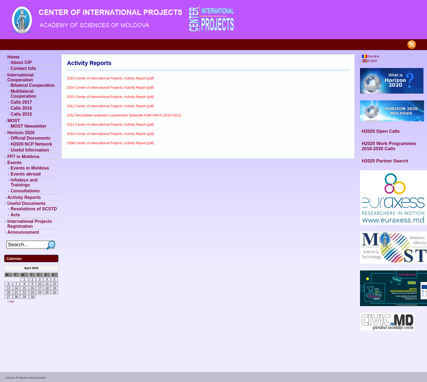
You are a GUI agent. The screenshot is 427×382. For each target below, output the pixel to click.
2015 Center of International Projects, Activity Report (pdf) (110, 78)
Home (13, 57)
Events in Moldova (30, 168)
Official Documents (30, 138)
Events (14, 162)
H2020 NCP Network (31, 144)
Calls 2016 (21, 108)
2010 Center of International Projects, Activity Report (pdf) (110, 134)
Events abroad (26, 174)
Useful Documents (26, 203)
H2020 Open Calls (381, 131)
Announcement (23, 232)
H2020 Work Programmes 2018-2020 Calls (389, 146)
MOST (13, 120)
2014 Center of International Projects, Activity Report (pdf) (110, 88)
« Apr (10, 301)
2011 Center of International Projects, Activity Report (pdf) (110, 125)
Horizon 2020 (21, 132)
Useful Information (30, 150)
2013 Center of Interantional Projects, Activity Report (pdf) (110, 97)
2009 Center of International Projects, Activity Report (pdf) (110, 143)
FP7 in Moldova (23, 156)
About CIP (21, 62)
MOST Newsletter (29, 126)
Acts (15, 214)
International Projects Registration (29, 224)
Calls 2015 (21, 114)
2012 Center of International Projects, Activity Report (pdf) (110, 106)
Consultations (25, 191)
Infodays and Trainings (24, 182)
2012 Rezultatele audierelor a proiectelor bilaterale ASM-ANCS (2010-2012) (124, 115)
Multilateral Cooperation (23, 93)
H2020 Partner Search (385, 160)
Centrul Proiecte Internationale (25, 377)
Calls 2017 (21, 102)
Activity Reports (89, 63)
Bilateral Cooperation (33, 85)
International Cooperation (20, 77)
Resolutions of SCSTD (34, 209)
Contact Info (23, 68)
